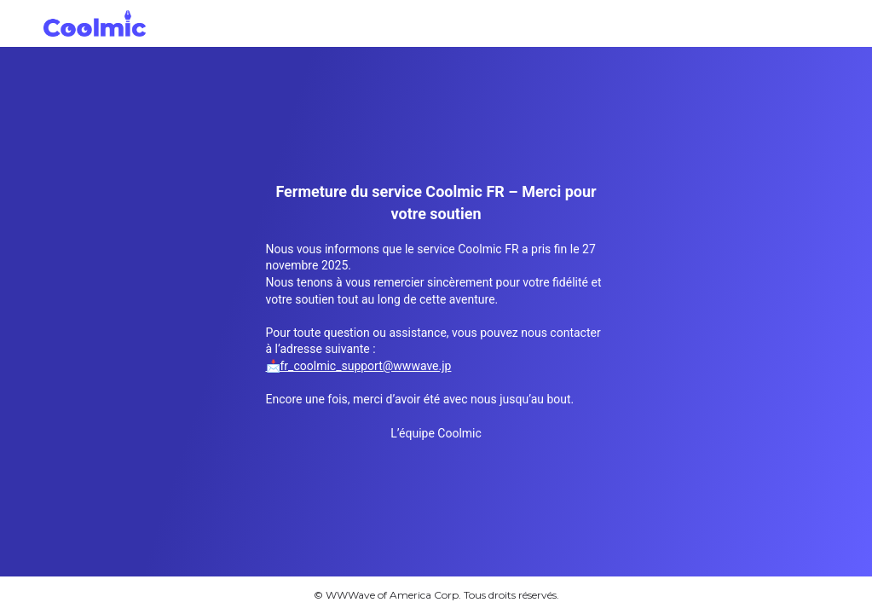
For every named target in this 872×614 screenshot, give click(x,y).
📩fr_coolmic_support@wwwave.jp (359, 366)
